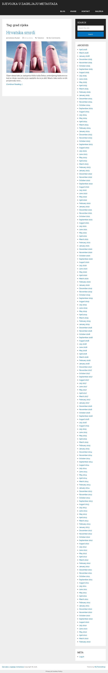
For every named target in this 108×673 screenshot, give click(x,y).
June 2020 (83, 269)
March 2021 (83, 239)
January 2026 (84, 56)
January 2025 (84, 95)
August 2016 (84, 419)
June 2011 (83, 589)
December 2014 (85, 452)
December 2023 (85, 135)
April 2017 (83, 393)
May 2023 (83, 158)
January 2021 (84, 246)
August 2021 (84, 223)
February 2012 (84, 563)
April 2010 (83, 635)
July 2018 (83, 344)
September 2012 (85, 540)
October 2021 (84, 216)
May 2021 (83, 233)
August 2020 (84, 262)
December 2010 (85, 609)
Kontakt (86, 11)
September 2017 (85, 377)
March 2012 (83, 560)
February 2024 (85, 128)
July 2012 (82, 547)
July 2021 (82, 226)
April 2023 (83, 161)
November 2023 (85, 138)
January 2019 (84, 324)
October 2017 (84, 373)
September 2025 (86, 69)
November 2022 (85, 177)
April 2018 (83, 354)
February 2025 (84, 92)
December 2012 (85, 531)
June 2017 (83, 387)
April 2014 (83, 478)
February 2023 (84, 167)
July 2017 (82, 383)
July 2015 (82, 429)
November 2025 (85, 63)
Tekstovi (40, 38)
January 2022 (84, 207)
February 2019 (84, 321)
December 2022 (85, 174)
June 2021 (83, 230)
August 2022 (84, 187)
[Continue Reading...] (14, 84)
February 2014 (84, 485)
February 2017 (84, 400)
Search (90, 34)
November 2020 (85, 252)
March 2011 (83, 599)
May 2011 (83, 593)
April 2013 (83, 517)
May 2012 (83, 553)
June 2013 (83, 511)
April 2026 (83, 50)
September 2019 (86, 298)
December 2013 (85, 491)
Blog (62, 11)
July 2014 (83, 468)
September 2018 (86, 337)
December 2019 (85, 288)
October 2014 (84, 459)
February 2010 (84, 642)
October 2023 (84, 141)
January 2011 (84, 606)
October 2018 (84, 334)
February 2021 (84, 243)
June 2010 (83, 629)
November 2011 (85, 573)
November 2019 (85, 292)
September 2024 (86, 108)
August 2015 (84, 426)
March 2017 (83, 396)
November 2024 (85, 102)
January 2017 (84, 403)
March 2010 (83, 639)
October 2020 (84, 256)
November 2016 (85, 409)
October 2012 (84, 537)
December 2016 (85, 406)
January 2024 (84, 131)
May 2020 (83, 272)
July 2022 (83, 190)
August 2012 (84, 544)
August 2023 (84, 148)
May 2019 (83, 311)
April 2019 (83, 315)
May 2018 (83, 351)
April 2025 (83, 86)
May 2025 (83, 82)
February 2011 (84, 603)
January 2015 (84, 449)
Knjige (73, 11)
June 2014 (83, 472)
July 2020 (83, 266)
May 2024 (83, 118)
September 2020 (86, 259)
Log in (81, 657)
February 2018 (84, 360)
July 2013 (82, 508)
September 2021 (85, 220)
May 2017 (83, 390)
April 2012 (83, 557)
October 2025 (84, 66)
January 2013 (84, 527)
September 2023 (86, 144)
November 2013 (85, 495)
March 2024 (83, 125)
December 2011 (85, 570)
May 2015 (83, 436)
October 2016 (84, 413)
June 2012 (83, 550)
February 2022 (84, 203)
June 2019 (83, 308)
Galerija (99, 11)
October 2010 (84, 616)
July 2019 (83, 305)
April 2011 (83, 596)
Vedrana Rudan (14, 38)
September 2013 (85, 501)
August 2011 (84, 583)
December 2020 (85, 249)
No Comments (54, 38)
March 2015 (83, 442)
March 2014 (83, 481)
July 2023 (83, 151)
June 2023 (83, 154)
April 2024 (83, 122)
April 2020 (83, 275)
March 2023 (83, 164)
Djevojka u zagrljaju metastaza (30, 3)
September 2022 (86, 184)
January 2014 (84, 488)
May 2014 (83, 475)
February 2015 (84, 445)
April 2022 (83, 200)
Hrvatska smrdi (20, 32)
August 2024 (84, 112)
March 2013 (83, 521)
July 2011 (82, 586)
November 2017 (85, 370)
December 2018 (85, 328)
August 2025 (84, 72)
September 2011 (85, 580)
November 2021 (85, 213)
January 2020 (84, 285)
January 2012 (84, 567)
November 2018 (85, 331)
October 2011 (84, 576)
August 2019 (84, 302)
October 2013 (84, 498)
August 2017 (84, 380)
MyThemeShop (100, 667)
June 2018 (83, 347)
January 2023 (84, 171)
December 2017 (85, 367)
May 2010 (83, 632)
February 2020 (85, 282)
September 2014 (86, 462)
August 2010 (84, 622)
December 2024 (85, 99)
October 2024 (84, 105)
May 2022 (83, 197)
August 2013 (84, 504)
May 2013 (83, 514)
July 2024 (83, 115)
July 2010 (83, 625)
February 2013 (84, 524)
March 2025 (83, 89)
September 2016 (86, 416)
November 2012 (85, 534)
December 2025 (85, 59)
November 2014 (85, 455)
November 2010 (85, 612)
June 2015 (83, 432)
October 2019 (84, 295)
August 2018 (84, 341)
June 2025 (83, 79)
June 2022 (83, 194)
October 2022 (84, 180)
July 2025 (83, 76)
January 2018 (84, 364)
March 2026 (83, 53)
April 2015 (83, 439)
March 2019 (83, 318)
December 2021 (85, 210)
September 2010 (86, 619)
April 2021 (83, 236)
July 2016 (83, 423)
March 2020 (83, 279)
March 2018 (83, 357)
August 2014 (84, 465)
